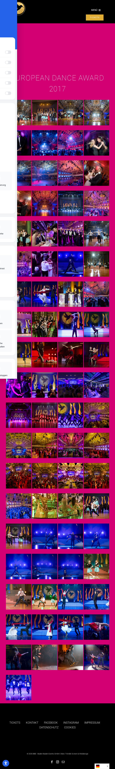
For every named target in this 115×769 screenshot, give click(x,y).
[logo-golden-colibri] (18, 2)
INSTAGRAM (71, 722)
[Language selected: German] (102, 766)
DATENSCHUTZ (49, 727)
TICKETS (14, 722)
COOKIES (70, 727)
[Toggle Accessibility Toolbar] (5, 763)
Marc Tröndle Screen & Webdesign (74, 754)
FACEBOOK (51, 722)
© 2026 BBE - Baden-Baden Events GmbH (43, 754)
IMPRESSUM (92, 722)
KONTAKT (32, 722)
